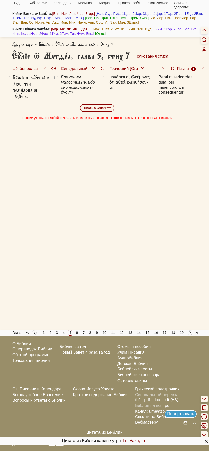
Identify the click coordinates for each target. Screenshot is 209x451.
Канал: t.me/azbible (153, 411)
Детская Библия (132, 363)
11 (113, 333)
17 (165, 333)
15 (147, 333)
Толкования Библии (31, 360)
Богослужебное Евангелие (37, 394)
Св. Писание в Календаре (37, 389)
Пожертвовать (180, 413)
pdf (168, 405)
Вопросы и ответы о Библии (39, 400)
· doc (155, 400)
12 (122, 333)
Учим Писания (131, 352)
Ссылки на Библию (153, 417)
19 (182, 333)
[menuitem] (204, 49)
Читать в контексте (97, 108)
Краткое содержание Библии (100, 394)
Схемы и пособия (134, 346)
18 (173, 333)
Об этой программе (30, 354)
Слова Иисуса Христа (93, 389)
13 (130, 333)
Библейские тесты (134, 369)
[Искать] (204, 40)
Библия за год (72, 346)
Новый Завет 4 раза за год (84, 352)
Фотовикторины (132, 380)
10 (104, 333)
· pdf (146, 400)
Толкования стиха (151, 56)
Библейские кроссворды (140, 374)
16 (156, 333)
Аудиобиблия (130, 358)
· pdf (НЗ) (169, 400)
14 (139, 333)
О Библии (21, 343)
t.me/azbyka (134, 440)
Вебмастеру (146, 422)
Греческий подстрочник (157, 389)
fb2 (138, 400)
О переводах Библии (32, 349)
